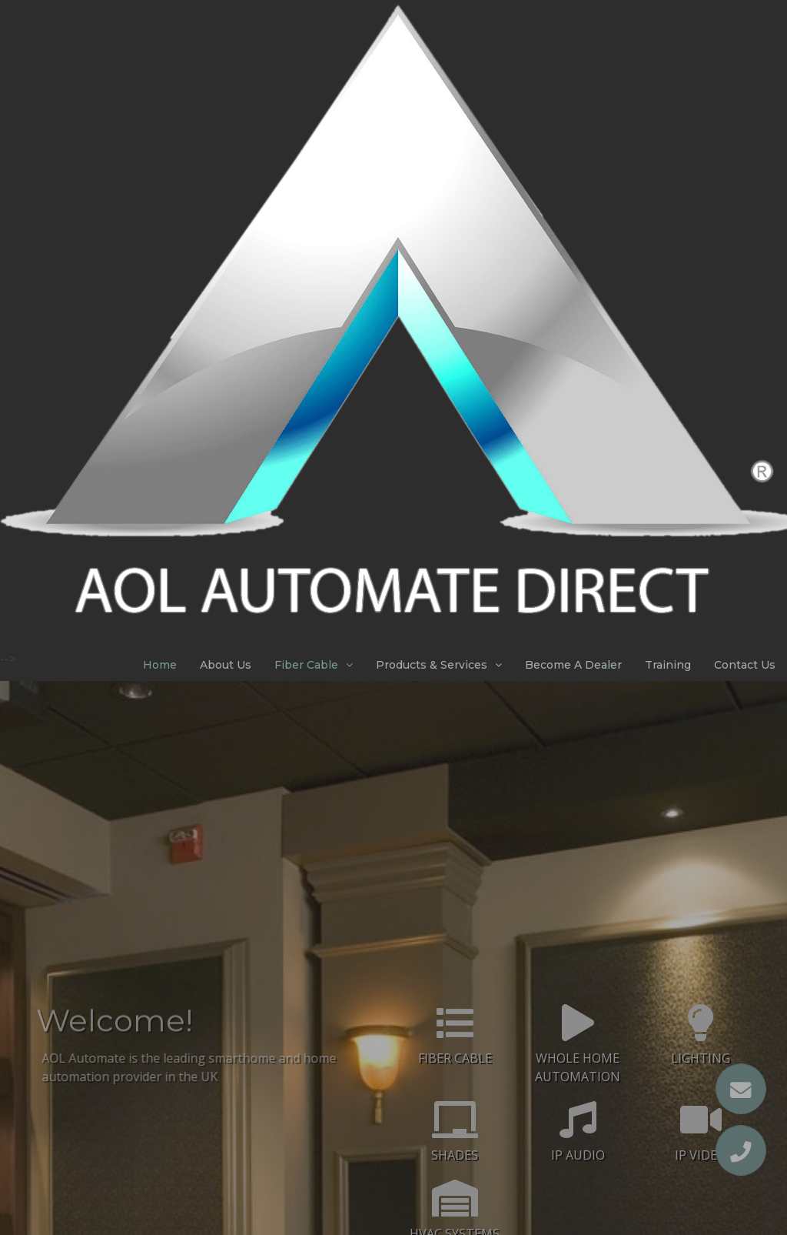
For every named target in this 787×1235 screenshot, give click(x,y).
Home (160, 665)
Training (668, 665)
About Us (225, 665)
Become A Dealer (573, 665)
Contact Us (744, 665)
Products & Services (431, 665)
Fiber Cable (306, 665)
